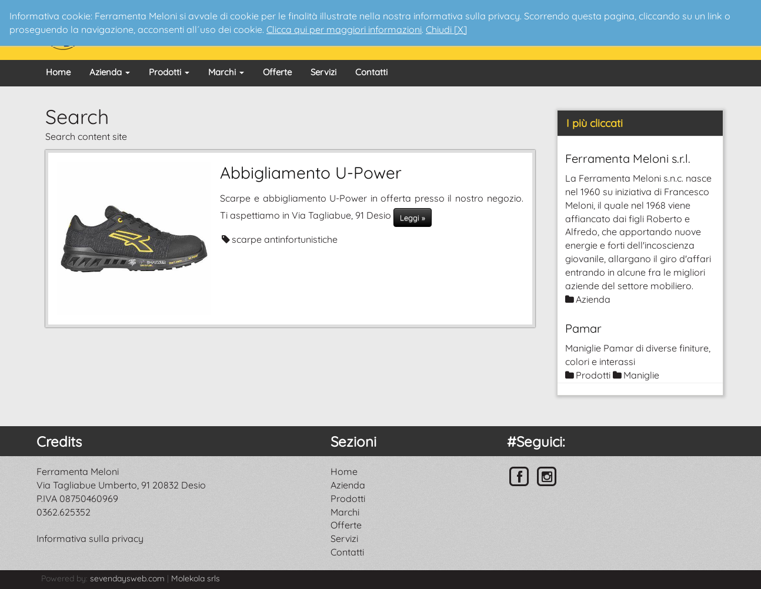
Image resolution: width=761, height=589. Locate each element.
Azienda (109, 72)
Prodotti (169, 72)
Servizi (323, 72)
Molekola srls (195, 578)
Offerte (277, 72)
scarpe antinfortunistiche (285, 239)
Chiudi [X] (446, 29)
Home (58, 72)
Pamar (583, 328)
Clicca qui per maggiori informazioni (344, 29)
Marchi (226, 72)
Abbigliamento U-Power (311, 172)
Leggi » (412, 217)
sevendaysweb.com (127, 578)
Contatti (371, 72)
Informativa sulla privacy (89, 538)
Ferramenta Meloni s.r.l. (627, 158)
